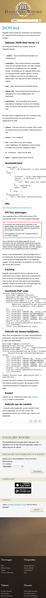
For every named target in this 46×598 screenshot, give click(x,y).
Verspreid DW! (29, 566)
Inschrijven (37, 493)
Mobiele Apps (6, 568)
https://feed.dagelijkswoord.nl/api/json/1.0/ (17, 215)
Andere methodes (7, 573)
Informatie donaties (31, 591)
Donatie (28, 585)
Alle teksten (5, 593)
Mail (2, 566)
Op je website (29, 568)
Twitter (3, 570)
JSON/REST (28, 570)
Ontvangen (6, 560)
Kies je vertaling (6, 596)
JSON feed (10, 28)
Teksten (5, 585)
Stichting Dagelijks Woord (17, 526)
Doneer (36, 531)
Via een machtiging (30, 596)
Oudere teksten (6, 591)
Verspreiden (29, 560)
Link (25, 573)
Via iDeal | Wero (29, 593)
